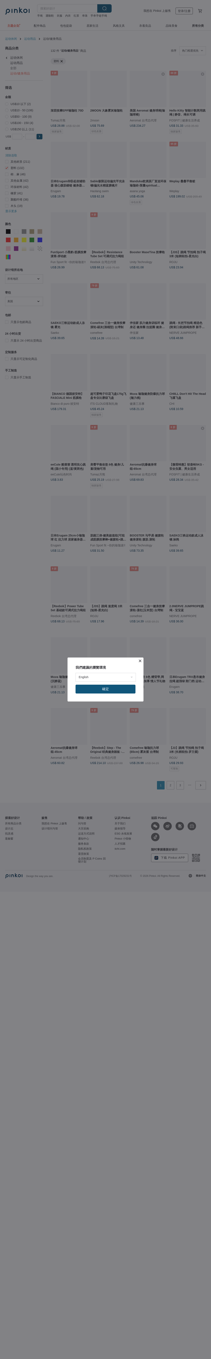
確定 (105, 689)
